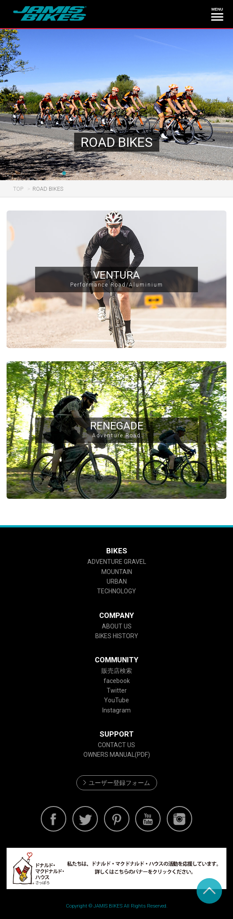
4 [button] (103, 173)
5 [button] (116, 173)
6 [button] (129, 173)
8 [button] (156, 173)
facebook (117, 680)
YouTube (116, 700)
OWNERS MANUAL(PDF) (116, 754)
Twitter (117, 690)
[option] (116, 104)
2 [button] (77, 173)
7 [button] (143, 173)
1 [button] (64, 173)
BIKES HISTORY (116, 635)
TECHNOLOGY (116, 591)
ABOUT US (117, 626)
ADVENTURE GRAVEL (116, 561)
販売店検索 (116, 670)
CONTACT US (116, 744)
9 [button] (169, 173)
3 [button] (90, 173)
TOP (18, 188)
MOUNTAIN (116, 571)
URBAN (117, 581)
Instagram (116, 710)
